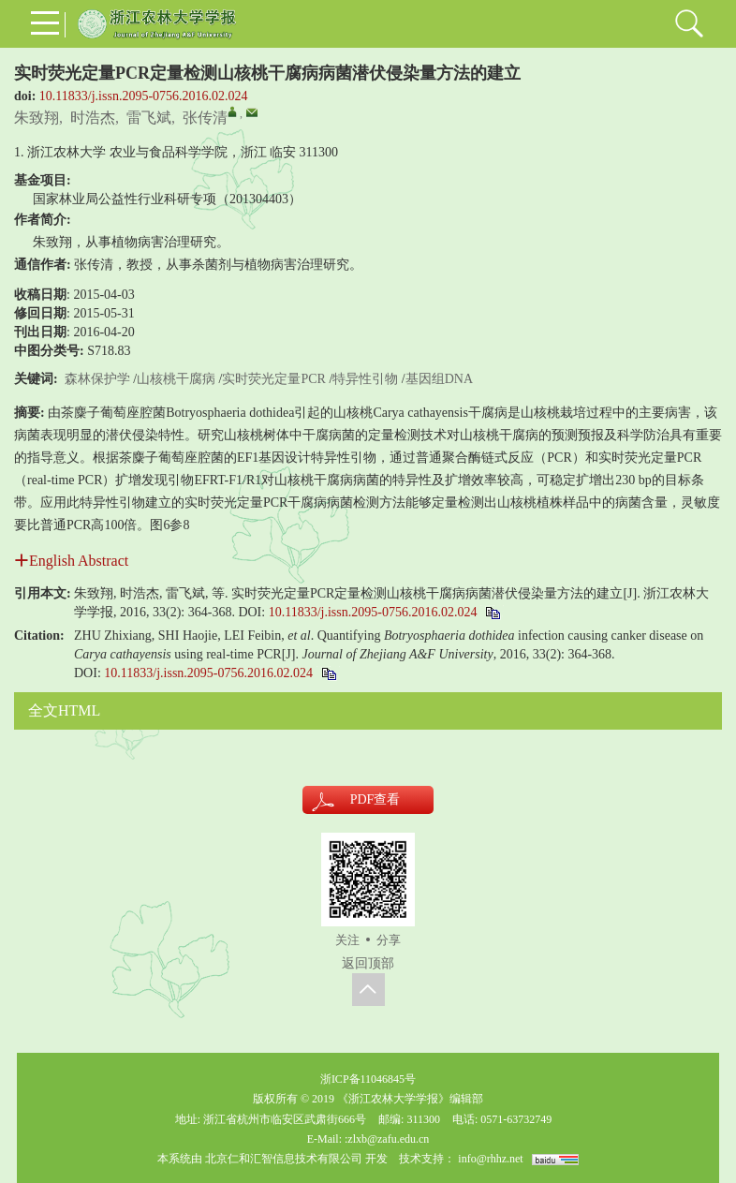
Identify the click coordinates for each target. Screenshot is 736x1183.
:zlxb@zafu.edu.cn (387, 1139)
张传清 (205, 118)
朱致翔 (36, 118)
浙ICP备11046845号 (368, 1079)
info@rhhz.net (490, 1158)
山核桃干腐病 (176, 379)
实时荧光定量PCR (273, 379)
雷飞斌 (148, 118)
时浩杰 (92, 118)
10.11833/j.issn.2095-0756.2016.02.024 (143, 96)
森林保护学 (97, 379)
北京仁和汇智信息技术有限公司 (283, 1158)
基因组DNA (439, 379)
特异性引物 (365, 379)
